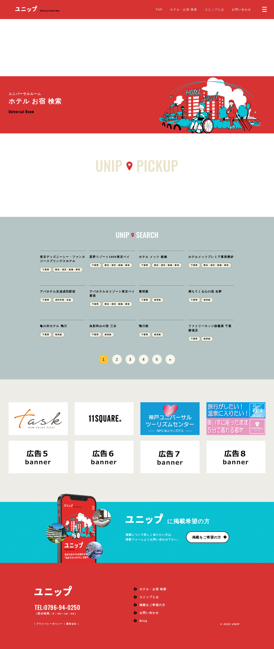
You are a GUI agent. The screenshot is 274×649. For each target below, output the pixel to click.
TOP (158, 9)
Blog (143, 620)
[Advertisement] (137, 47)
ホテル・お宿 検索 (183, 9)
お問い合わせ (241, 9)
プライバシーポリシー (49, 624)
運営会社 (71, 624)
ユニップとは (214, 9)
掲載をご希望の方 (206, 537)
